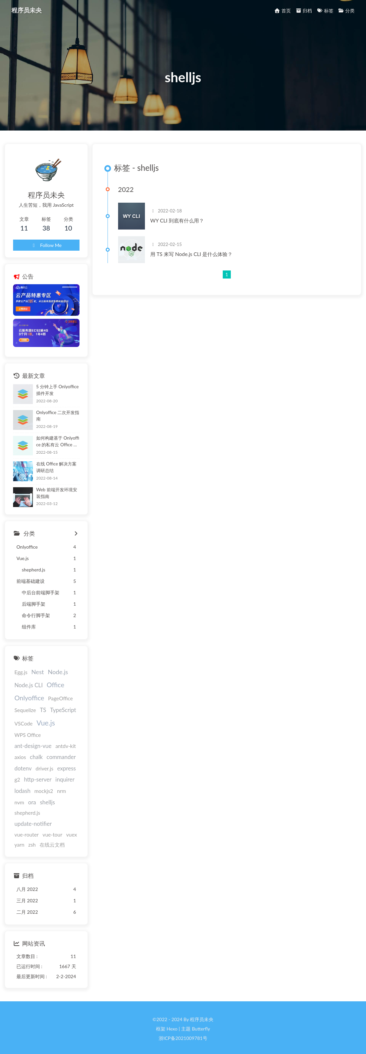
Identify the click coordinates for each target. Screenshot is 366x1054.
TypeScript (63, 716)
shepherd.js (58, 810)
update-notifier (33, 820)
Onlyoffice (29, 704)
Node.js (58, 679)
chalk (60, 753)
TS (43, 716)
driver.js (23, 776)
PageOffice (60, 705)
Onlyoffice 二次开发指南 (60, 423)
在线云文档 (27, 842)
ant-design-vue (63, 742)
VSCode (23, 730)
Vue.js (46, 729)
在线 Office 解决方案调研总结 (58, 474)
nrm (61, 799)
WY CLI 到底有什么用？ (184, 225)
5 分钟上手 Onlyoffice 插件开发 (60, 398)
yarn (58, 832)
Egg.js (21, 679)
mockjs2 (43, 799)
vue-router (68, 821)
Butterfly (201, 1026)
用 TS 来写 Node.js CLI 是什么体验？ (198, 259)
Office (55, 691)
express (45, 776)
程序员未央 (27, 10)
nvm (75, 799)
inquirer (55, 787)
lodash (22, 798)
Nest (37, 679)
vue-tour (24, 832)
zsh (70, 832)
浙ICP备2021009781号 (183, 1036)
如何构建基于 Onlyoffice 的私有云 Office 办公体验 (60, 448)
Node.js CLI (28, 691)
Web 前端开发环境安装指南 (59, 500)
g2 (61, 776)
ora (18, 809)
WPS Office (27, 742)
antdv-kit (24, 754)
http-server (28, 787)
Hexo (171, 1026)
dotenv (56, 764)
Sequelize (25, 717)
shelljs (33, 809)
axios (44, 754)
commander (29, 764)
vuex (43, 832)
